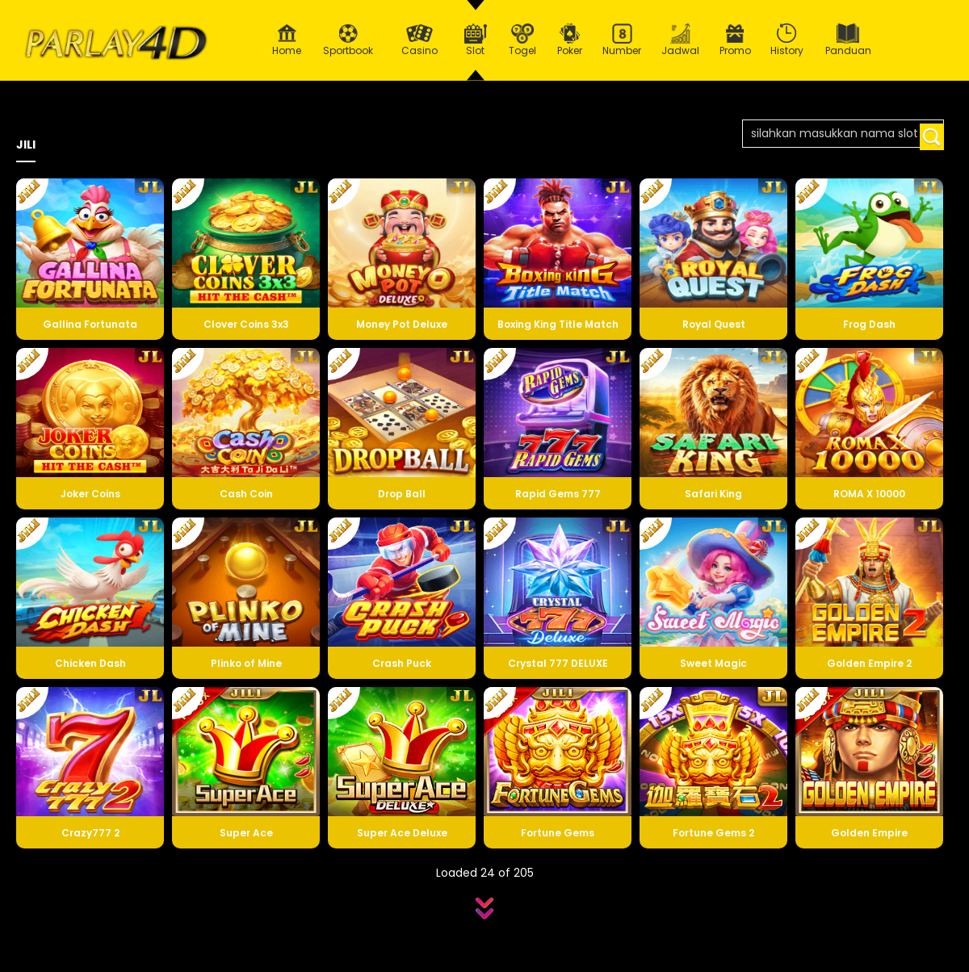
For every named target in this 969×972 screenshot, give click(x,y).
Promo (735, 40)
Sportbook (348, 40)
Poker (570, 40)
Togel (522, 40)
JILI (26, 144)
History (787, 40)
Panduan (848, 40)
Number (622, 40)
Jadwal (681, 40)
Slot (475, 40)
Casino (419, 40)
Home (287, 40)
